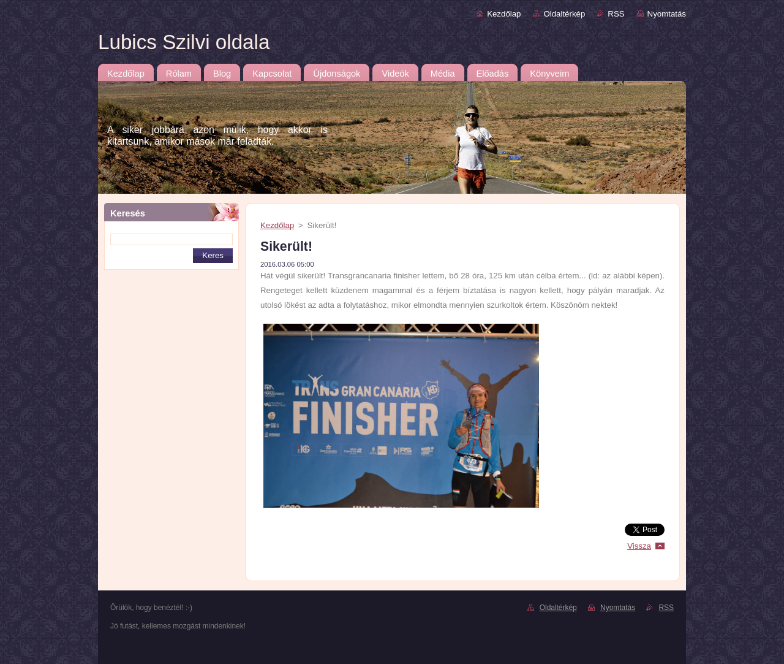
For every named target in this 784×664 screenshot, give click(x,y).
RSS (616, 13)
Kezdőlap (504, 13)
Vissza (639, 546)
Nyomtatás (666, 13)
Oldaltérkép (564, 13)
